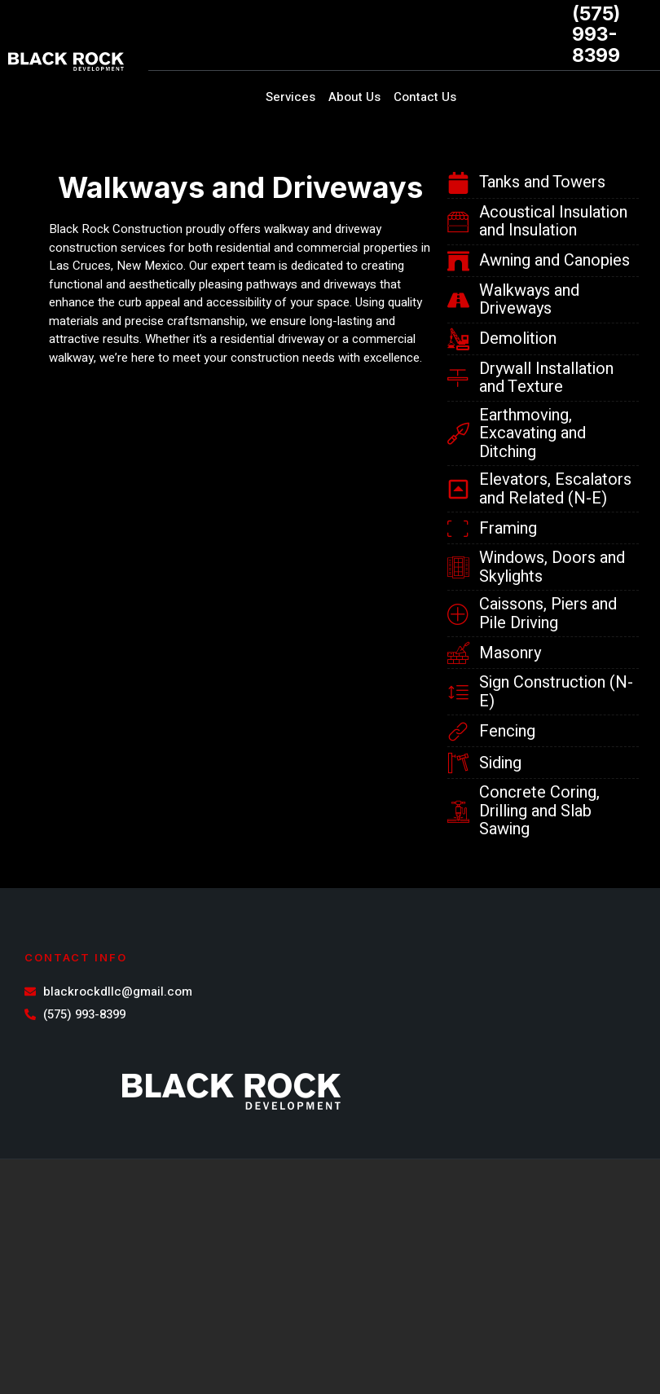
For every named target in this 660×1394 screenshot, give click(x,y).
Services (290, 97)
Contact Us (425, 97)
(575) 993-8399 (596, 34)
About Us (354, 97)
